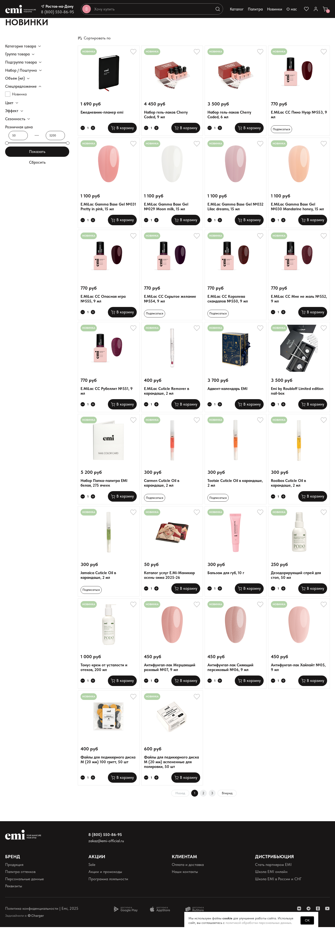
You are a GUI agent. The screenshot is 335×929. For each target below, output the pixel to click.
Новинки (274, 9)
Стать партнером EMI (273, 866)
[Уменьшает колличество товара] (83, 128)
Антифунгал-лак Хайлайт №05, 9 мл (298, 669)
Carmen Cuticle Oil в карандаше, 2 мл (161, 484)
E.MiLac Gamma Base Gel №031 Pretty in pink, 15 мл (108, 207)
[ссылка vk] (299, 910)
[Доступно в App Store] (161, 911)
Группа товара (17, 54)
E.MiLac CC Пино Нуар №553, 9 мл (299, 114)
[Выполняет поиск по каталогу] (217, 9)
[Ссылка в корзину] (325, 9)
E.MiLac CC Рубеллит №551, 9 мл (107, 391)
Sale (91, 866)
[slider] (7, 143)
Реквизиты (13, 888)
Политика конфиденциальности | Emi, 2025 (41, 910)
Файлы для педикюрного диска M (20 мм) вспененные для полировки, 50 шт (171, 764)
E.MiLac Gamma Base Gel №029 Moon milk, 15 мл (166, 207)
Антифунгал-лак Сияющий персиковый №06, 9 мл (230, 669)
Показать (37, 151)
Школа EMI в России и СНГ (278, 881)
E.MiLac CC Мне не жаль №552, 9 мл (299, 299)
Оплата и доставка (188, 866)
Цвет (9, 103)
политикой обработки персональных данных (258, 923)
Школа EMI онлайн (271, 873)
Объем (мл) (15, 78)
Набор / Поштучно (21, 70)
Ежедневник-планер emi (102, 112)
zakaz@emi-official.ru (106, 842)
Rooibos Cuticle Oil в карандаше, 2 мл (288, 484)
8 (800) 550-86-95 (57, 12)
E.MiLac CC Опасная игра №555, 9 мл (103, 299)
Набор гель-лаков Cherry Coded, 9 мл (166, 114)
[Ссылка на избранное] (306, 9)
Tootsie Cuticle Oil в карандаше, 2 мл (235, 484)
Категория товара (20, 46)
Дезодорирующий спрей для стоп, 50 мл (296, 576)
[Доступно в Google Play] (125, 911)
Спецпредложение (21, 86)
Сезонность (15, 119)
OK (307, 920)
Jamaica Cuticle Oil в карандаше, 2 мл (98, 576)
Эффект (11, 111)
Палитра (255, 9)
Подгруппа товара (21, 62)
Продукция (14, 866)
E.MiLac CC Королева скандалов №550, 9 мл (227, 299)
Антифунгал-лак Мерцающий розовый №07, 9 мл (169, 669)
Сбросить (37, 162)
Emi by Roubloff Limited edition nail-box (297, 391)
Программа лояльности (108, 881)
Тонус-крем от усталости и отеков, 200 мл (104, 669)
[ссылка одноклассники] (317, 910)
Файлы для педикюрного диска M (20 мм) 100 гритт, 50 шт (108, 761)
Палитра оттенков (20, 873)
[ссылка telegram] (308, 910)
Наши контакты (185, 873)
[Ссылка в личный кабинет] (315, 9)
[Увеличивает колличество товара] (94, 128)
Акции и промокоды (105, 873)
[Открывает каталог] (86, 9)
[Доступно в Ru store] (197, 911)
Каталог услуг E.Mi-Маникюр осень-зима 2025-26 (169, 576)
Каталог (237, 9)
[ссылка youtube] (327, 910)
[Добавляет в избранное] (133, 51)
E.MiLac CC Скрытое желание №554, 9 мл (170, 299)
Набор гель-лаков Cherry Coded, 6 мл (229, 114)
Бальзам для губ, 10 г (225, 574)
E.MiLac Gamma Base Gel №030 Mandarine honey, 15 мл (297, 207)
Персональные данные (24, 881)
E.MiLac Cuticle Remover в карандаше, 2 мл (166, 391)
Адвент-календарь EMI (227, 389)
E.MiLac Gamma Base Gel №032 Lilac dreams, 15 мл (235, 207)
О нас (292, 9)
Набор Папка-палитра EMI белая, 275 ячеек (104, 484)
